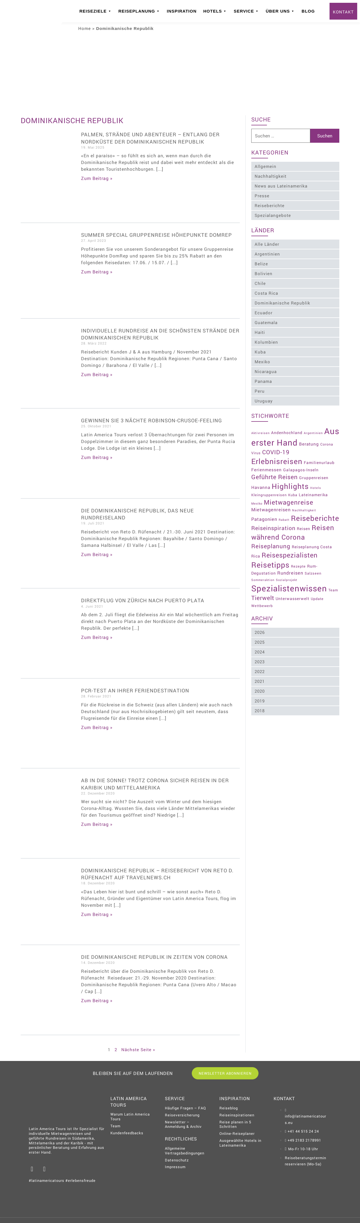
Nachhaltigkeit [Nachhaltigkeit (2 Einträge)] (304, 505)
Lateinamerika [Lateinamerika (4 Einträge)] (313, 489)
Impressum (175, 1166)
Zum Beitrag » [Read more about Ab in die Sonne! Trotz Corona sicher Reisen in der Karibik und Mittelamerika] (97, 824)
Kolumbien (266, 342)
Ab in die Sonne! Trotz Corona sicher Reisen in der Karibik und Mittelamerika (155, 784)
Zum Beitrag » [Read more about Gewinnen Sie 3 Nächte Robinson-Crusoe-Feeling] (97, 457)
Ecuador (264, 312)
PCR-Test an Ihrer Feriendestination (135, 690)
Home (84, 28)
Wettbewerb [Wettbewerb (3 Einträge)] (262, 607)
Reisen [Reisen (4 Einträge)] (304, 529)
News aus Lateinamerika (281, 186)
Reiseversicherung (182, 1114)
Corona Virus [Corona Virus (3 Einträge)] (263, 448)
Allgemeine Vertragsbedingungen (184, 1151)
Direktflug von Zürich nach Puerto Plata (142, 600)
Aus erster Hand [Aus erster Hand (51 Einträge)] (283, 437)
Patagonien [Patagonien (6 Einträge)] (265, 511)
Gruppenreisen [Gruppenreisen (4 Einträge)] (314, 472)
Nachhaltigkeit (271, 176)
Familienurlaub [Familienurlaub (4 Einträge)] (319, 457)
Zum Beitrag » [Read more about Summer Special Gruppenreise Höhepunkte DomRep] (97, 272)
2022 (260, 672)
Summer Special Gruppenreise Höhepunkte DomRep (156, 234)
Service (246, 11)
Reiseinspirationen (236, 1114)
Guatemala (266, 322)
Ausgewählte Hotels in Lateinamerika (240, 1143)
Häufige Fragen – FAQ (185, 1107)
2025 (260, 643)
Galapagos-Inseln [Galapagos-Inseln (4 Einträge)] (301, 464)
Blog (308, 11)
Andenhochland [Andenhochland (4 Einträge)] (287, 428)
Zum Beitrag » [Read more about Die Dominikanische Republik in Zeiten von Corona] (97, 1000)
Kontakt (343, 12)
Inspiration (182, 11)
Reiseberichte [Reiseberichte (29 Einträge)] (276, 519)
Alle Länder (267, 244)
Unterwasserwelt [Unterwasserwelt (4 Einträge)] (293, 600)
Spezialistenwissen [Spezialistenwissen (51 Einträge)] (289, 589)
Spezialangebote (273, 215)
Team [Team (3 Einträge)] (333, 591)
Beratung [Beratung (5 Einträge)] (327, 439)
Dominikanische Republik (283, 303)
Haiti (260, 332)
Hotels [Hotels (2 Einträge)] (316, 483)
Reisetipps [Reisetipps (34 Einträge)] (271, 566)
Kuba (260, 352)
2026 (260, 633)
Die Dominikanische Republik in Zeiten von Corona (154, 956)
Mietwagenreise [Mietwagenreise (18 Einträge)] (289, 497)
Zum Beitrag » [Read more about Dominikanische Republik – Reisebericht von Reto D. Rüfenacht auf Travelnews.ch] (97, 914)
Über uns (280, 11)
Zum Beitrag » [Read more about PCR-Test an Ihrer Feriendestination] (97, 727)
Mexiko (263, 361)
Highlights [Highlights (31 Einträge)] (290, 481)
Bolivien (264, 273)
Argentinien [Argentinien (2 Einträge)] (313, 429)
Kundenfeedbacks (126, 1132)
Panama (263, 381)
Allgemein (266, 166)
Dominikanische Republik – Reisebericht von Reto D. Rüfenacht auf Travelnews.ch (157, 874)
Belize (261, 263)
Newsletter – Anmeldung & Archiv (183, 1124)
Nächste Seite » (138, 1049)
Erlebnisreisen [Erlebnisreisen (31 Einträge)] (277, 456)
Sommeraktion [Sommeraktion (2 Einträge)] (263, 581)
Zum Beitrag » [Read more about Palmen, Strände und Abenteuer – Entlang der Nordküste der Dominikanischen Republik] (97, 178)
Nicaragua (266, 371)
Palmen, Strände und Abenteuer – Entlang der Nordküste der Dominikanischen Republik (150, 138)
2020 (260, 692)
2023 (260, 663)
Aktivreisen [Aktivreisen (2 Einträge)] (261, 429)
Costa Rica (266, 293)
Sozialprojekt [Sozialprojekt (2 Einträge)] (287, 581)
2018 (260, 711)
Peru (260, 391)
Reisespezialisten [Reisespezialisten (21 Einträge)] (290, 556)
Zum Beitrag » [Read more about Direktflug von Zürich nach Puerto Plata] (97, 637)
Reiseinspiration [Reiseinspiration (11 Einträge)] (274, 529)
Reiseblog (228, 1107)
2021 (260, 682)
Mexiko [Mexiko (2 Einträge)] (257, 498)
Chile (260, 283)
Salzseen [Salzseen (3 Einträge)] (313, 574)
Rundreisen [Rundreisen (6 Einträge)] (291, 574)
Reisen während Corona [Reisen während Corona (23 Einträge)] (293, 533)
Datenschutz (177, 1160)
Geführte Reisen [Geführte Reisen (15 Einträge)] (275, 472)
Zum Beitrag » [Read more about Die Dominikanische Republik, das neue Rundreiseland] (97, 554)
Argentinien (267, 254)
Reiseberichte (270, 205)
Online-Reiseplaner (237, 1133)
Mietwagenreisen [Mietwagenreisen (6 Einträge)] (271, 504)
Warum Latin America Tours (130, 1116)
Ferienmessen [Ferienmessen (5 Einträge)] (267, 464)
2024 (260, 653)
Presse (262, 195)
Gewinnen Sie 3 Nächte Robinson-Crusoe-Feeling (151, 420)
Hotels (215, 11)
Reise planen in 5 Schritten (235, 1124)
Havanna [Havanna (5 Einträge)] (261, 482)
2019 (260, 702)
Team (115, 1125)
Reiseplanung (139, 11)
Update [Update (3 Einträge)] (317, 600)
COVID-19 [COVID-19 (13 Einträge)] (290, 447)
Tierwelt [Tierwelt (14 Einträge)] (263, 599)
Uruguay (264, 401)
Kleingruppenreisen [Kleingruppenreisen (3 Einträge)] (269, 489)
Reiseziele (95, 11)
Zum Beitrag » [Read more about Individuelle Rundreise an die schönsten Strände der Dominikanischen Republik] (97, 374)
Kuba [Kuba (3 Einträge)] (293, 489)
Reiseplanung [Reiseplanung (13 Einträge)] (271, 547)
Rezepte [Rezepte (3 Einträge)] (298, 567)
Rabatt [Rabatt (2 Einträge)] (284, 511)
